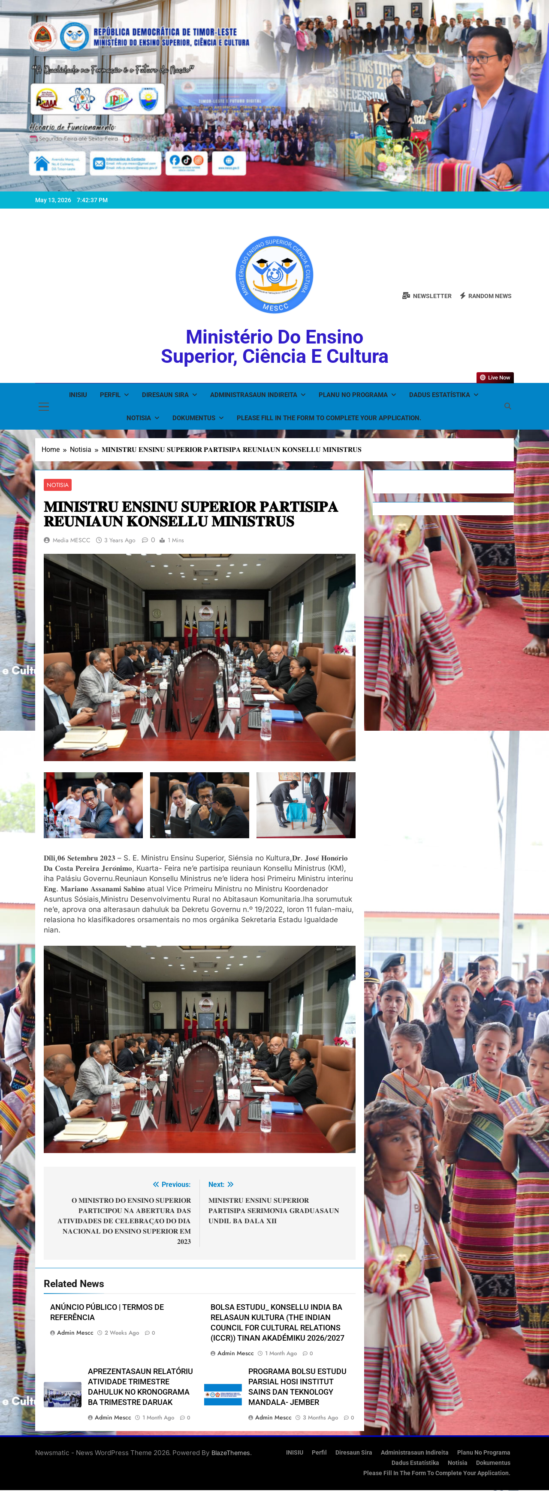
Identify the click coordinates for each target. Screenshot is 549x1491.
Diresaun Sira (165, 395)
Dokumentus (193, 418)
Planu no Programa (353, 395)
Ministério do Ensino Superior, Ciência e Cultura (275, 347)
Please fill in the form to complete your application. (329, 418)
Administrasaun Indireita (253, 395)
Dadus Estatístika (439, 395)
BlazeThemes (230, 1453)
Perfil (110, 395)
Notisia (139, 418)
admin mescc (75, 1333)
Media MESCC (71, 540)
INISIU (78, 395)
